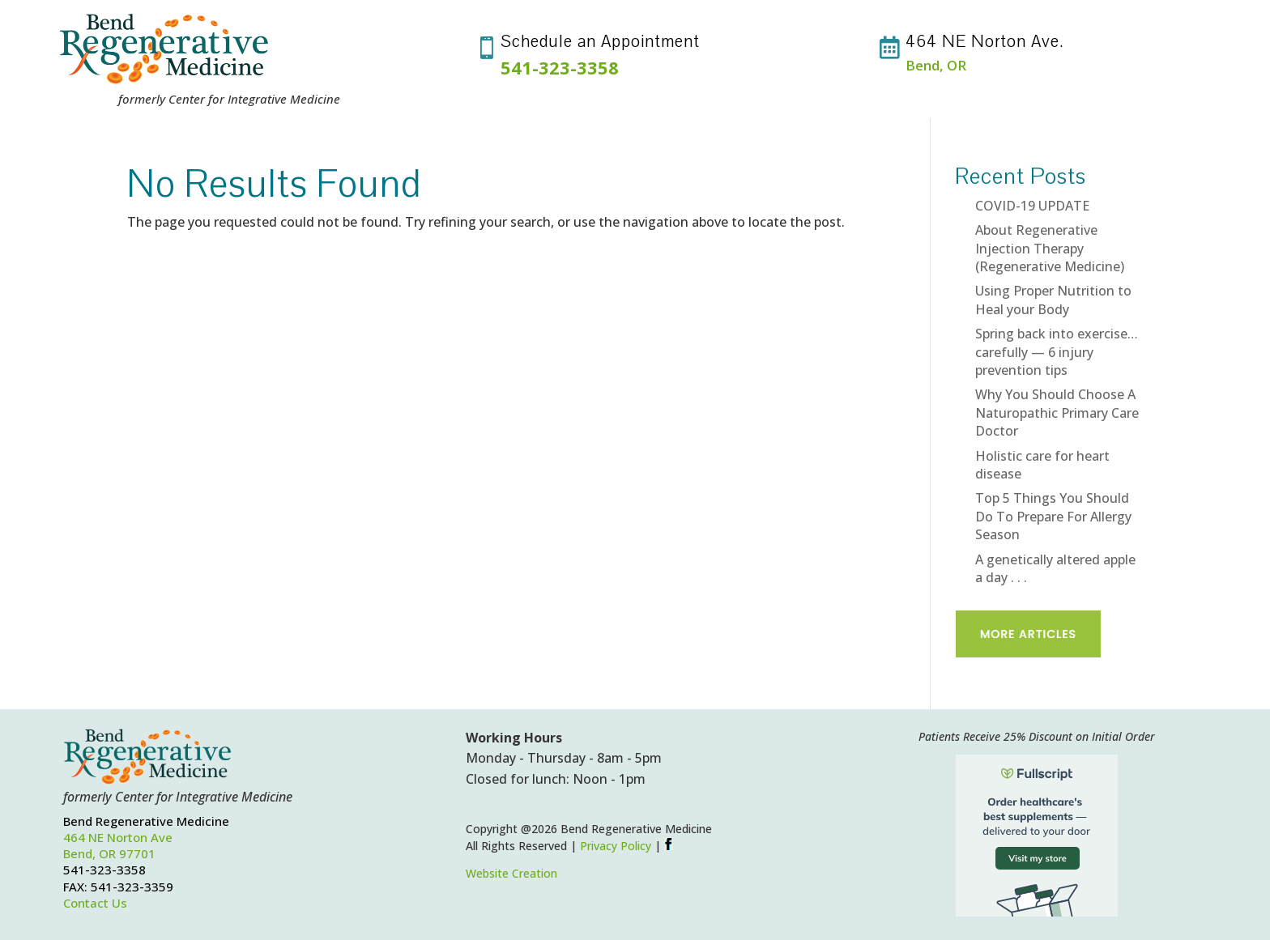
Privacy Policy (615, 845)
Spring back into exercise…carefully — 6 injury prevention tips (1056, 352)
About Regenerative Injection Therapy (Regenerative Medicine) (1049, 248)
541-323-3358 (560, 67)
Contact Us (95, 903)
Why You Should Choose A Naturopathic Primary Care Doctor (1057, 412)
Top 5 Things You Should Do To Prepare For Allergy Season (1053, 516)
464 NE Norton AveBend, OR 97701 (118, 845)
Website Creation (511, 873)
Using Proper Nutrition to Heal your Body (1053, 299)
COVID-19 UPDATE (1032, 206)
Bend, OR (936, 65)
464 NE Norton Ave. (985, 41)
